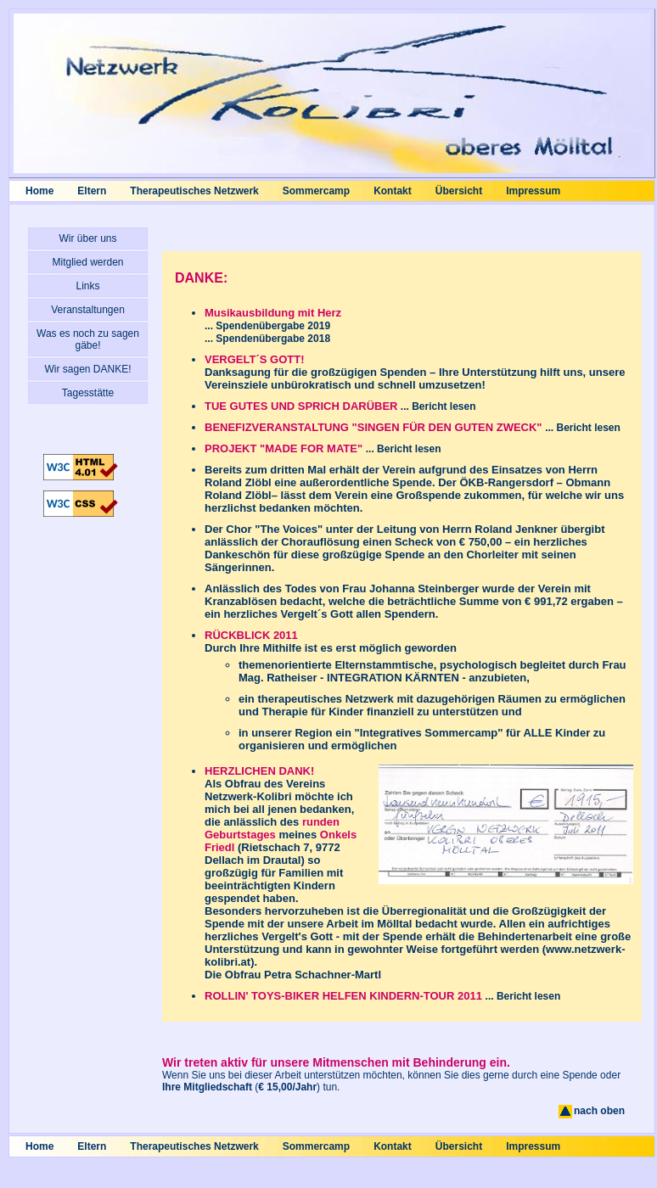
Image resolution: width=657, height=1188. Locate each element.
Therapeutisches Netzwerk (194, 191)
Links (87, 286)
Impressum (533, 191)
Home (39, 191)
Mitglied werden (87, 262)
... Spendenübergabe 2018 (267, 339)
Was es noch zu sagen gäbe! (87, 339)
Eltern (91, 191)
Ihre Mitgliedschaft (207, 1087)
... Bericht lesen (437, 406)
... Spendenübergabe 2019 (267, 326)
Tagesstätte (88, 393)
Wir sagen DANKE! (87, 369)
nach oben (591, 1111)
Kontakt (392, 191)
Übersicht (458, 191)
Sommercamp (316, 191)
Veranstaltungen (88, 310)
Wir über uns (87, 238)
